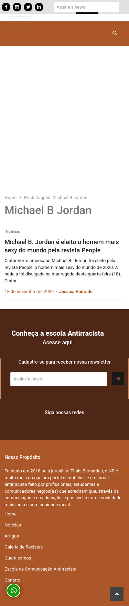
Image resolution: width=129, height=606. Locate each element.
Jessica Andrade (76, 291)
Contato (12, 580)
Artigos (11, 536)
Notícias (13, 231)
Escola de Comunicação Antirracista (40, 569)
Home (10, 513)
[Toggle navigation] (20, 17)
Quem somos (17, 558)
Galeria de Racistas (23, 547)
